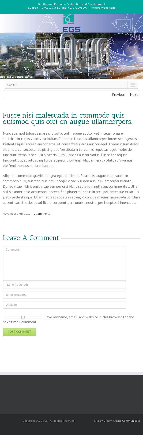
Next (134, 94)
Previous (118, 94)
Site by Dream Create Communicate (117, 420)
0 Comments (42, 213)
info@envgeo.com (103, 7)
